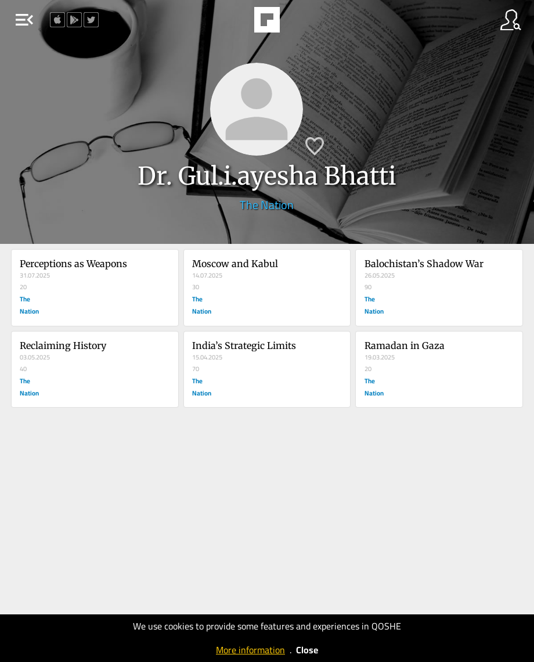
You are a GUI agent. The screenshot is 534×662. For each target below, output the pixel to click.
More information (250, 650)
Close (307, 650)
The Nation (267, 204)
